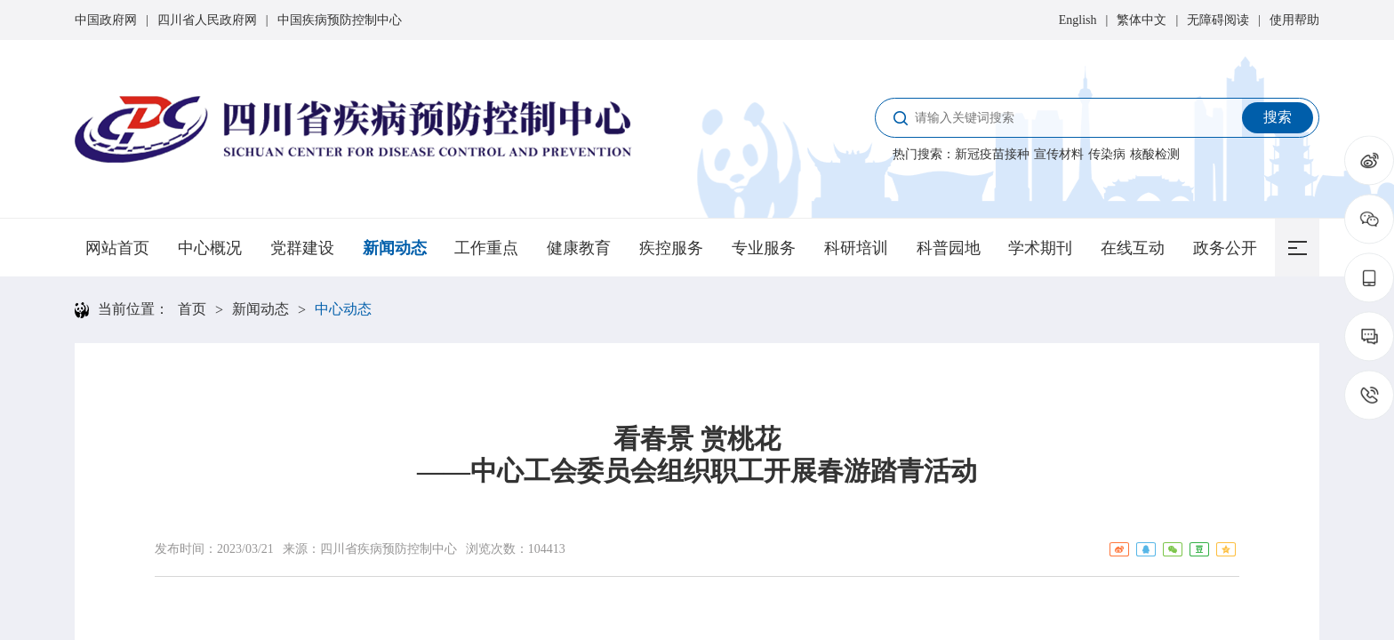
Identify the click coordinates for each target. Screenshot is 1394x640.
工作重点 (486, 248)
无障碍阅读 (1218, 20)
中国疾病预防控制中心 (339, 20)
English (1078, 20)
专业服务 (764, 248)
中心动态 (343, 308)
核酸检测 (1155, 154)
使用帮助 (1294, 20)
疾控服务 (671, 248)
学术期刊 (1040, 248)
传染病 (1107, 154)
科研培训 (856, 248)
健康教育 (579, 248)
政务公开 (1225, 248)
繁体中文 (1141, 20)
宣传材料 (1059, 154)
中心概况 (210, 248)
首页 (192, 308)
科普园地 (949, 248)
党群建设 (302, 248)
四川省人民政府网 (207, 20)
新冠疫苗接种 (992, 154)
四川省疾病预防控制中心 (388, 549)
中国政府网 (106, 20)
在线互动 (1133, 248)
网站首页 (117, 248)
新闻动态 (395, 248)
